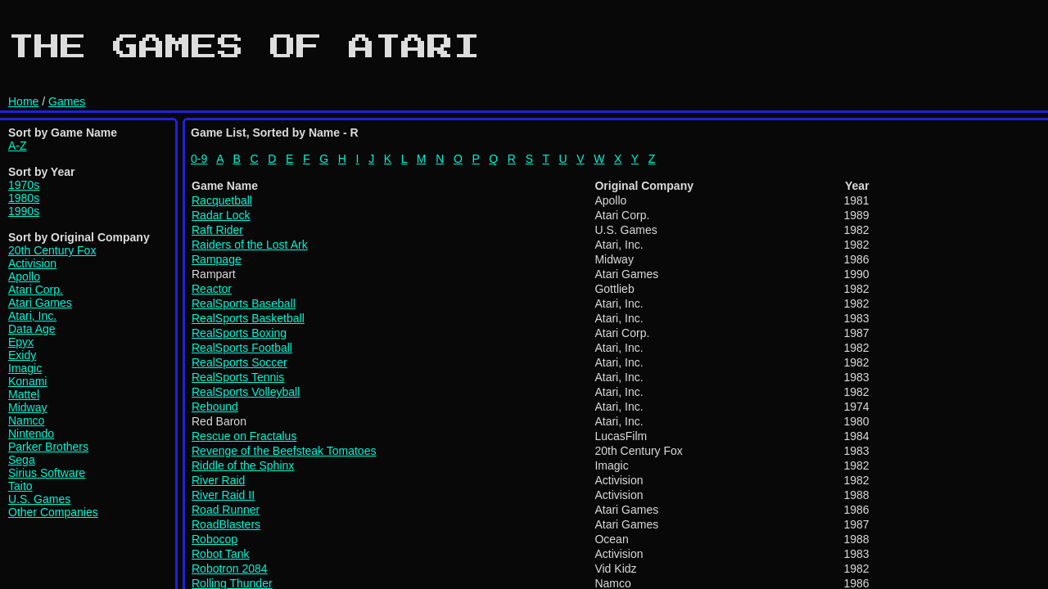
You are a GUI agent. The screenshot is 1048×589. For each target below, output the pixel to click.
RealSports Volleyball (246, 391)
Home (23, 101)
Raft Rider (217, 229)
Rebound (215, 406)
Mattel (23, 394)
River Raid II (223, 494)
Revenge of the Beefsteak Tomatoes (284, 450)
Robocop (214, 539)
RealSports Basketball (248, 318)
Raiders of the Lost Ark (250, 244)
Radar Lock (221, 215)
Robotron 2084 (230, 568)
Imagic (25, 368)
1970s (23, 184)
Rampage (217, 259)
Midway (27, 407)
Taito (20, 485)
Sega (21, 459)
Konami (27, 381)
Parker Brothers (48, 446)
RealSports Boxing (239, 332)
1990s (23, 211)
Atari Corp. (35, 289)
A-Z (17, 145)
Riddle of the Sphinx (243, 465)
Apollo (24, 276)
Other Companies (53, 512)
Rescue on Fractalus (244, 436)
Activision (32, 263)
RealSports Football (242, 347)
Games (66, 101)
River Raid (218, 480)
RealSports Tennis (238, 377)
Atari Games (40, 302)
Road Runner (226, 509)
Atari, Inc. (32, 315)
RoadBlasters (226, 524)
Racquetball (222, 200)
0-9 (199, 158)
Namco (26, 420)
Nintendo (31, 433)
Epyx (21, 341)
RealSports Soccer (239, 362)
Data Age (32, 328)
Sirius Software (46, 472)
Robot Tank (221, 553)
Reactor (212, 288)
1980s (23, 198)
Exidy (22, 355)
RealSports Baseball (244, 303)
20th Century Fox (52, 250)
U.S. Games (39, 499)
